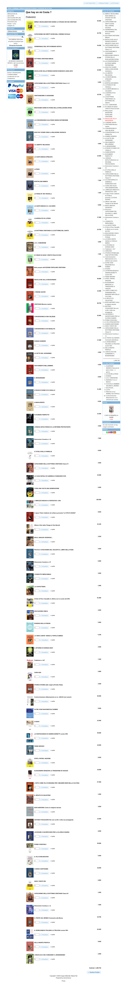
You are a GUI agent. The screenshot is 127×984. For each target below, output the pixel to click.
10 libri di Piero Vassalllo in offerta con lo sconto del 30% (112, 229)
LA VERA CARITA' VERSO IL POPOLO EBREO (111, 241)
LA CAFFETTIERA (110, 225)
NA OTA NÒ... (110, 388)
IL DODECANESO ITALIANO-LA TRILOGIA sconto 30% (112, 343)
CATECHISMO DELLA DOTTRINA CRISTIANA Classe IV (112, 176)
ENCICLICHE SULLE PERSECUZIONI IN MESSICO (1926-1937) (112, 41)
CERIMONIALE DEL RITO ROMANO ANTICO (111, 31)
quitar (53, 26)
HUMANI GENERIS (111, 136)
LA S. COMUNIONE (111, 104)
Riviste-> (10, 23)
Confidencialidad (12, 74)
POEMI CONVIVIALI (111, 320)
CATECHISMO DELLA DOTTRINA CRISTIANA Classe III (112, 330)
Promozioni (11, 21)
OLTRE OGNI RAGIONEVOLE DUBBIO (110, 264)
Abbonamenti (11, 13)
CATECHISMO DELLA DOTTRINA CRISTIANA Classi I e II (112, 47)
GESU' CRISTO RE (111, 326)
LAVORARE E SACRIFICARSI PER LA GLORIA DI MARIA (112, 316)
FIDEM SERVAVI (110, 276)
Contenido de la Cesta (45, 8)
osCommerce (67, 978)
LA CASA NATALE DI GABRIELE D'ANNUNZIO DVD (111, 181)
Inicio (9, 8)
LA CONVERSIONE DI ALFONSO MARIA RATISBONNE (111, 63)
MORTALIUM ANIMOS (111, 83)
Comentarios (107, 422)
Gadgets (10, 25)
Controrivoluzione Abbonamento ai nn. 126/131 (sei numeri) (111, 259)
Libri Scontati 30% (13, 17)
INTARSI (108, 376)
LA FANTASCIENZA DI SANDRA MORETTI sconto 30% (112, 272)
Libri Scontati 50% (13, 19)
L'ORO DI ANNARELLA (111, 415)
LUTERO (108, 81)
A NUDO (107, 268)
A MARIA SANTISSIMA (112, 324)
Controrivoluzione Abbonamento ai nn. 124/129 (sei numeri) (112, 397)
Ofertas (105, 402)
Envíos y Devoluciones (14, 72)
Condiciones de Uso (13, 76)
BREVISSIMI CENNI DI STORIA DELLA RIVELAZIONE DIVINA (112, 57)
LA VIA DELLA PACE (112, 374)
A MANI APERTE (110, 152)
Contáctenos (11, 78)
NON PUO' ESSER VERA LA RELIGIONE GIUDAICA (111, 69)
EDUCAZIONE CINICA (112, 233)
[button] (90, 3)
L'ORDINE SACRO (110, 122)
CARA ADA (108, 251)
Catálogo (15, 8)
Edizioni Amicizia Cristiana (28, 8)
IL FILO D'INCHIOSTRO (112, 322)
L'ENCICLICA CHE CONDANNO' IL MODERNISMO (110, 353)
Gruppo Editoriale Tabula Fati (68, 976)
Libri (9, 16)
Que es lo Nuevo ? (13, 48)
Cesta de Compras (108, 11)
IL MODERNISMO (110, 146)
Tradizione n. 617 (110, 249)
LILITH (108, 389)
